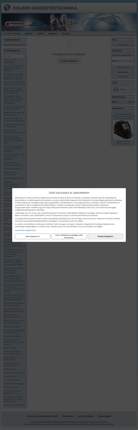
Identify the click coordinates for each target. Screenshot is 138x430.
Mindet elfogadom (105, 236)
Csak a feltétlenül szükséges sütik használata (69, 236)
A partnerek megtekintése (25, 230)
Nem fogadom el (33, 236)
